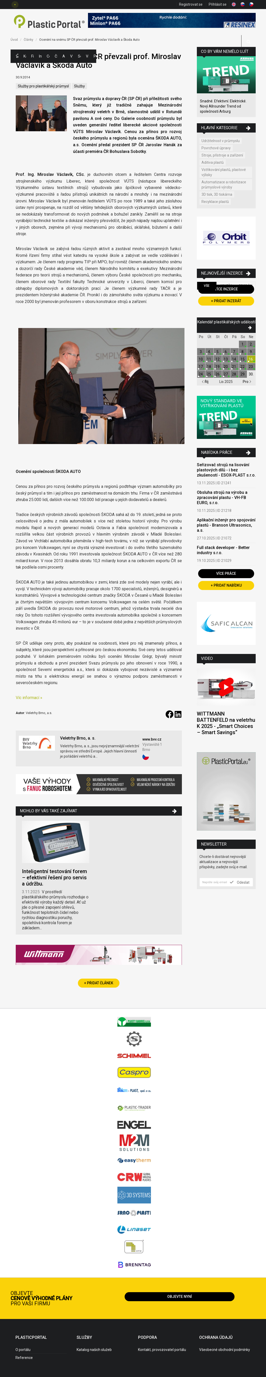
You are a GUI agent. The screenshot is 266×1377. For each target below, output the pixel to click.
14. (234, 359)
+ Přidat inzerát (226, 301)
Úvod (14, 40)
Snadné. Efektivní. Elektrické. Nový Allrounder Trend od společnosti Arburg (223, 106)
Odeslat (239, 882)
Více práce (226, 573)
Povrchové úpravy (216, 148)
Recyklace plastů (215, 202)
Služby (79, 86)
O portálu (22, 1350)
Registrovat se (191, 4)
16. (251, 359)
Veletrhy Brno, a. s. (77, 738)
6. (226, 352)
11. (209, 359)
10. (201, 359)
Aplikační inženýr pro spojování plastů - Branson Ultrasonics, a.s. (226, 525)
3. (201, 352)
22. (242, 367)
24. (201, 374)
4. (209, 352)
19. (217, 367)
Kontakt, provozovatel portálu (162, 1350)
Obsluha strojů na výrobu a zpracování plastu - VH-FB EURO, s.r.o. (222, 497)
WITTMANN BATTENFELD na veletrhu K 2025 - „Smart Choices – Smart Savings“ (226, 723)
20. (226, 367)
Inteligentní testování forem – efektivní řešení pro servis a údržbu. (54, 877)
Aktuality (63, 56)
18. (209, 367)
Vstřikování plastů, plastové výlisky (223, 172)
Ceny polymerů (48, 56)
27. (226, 374)
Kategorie (24, 56)
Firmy (32, 56)
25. (209, 374)
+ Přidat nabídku (226, 585)
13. (226, 359)
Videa (87, 56)
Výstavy (71, 56)
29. (242, 374)
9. (251, 352)
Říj (205, 382)
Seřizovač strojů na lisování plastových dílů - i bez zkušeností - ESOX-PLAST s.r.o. (226, 470)
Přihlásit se (218, 4)
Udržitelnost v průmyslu (220, 141)
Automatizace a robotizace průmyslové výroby (223, 184)
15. (242, 359)
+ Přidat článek (98, 983)
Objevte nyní (179, 1296)
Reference (24, 1358)
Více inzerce (226, 289)
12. (217, 359)
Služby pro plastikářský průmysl (43, 86)
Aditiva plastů (212, 162)
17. (201, 367)
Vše (206, 286)
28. (234, 374)
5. (217, 352)
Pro (247, 382)
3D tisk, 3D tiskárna (216, 194)
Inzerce (40, 56)
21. (234, 367)
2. (251, 344)
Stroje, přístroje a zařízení (222, 155)
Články (56, 56)
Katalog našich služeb (94, 1350)
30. (251, 374)
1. (242, 344)
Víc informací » (29, 697)
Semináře (79, 56)
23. (251, 367)
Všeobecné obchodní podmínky (224, 1350)
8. (242, 352)
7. (234, 352)
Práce (95, 56)
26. (217, 374)
